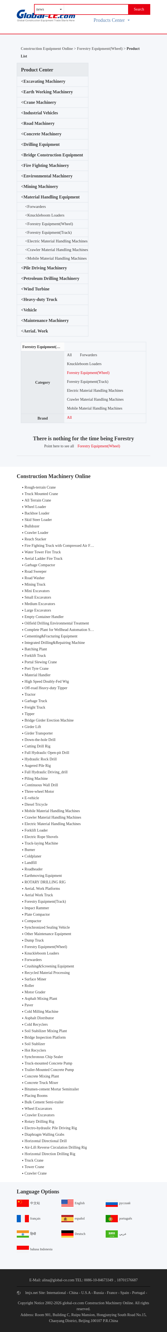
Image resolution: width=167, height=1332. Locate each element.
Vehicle (29, 310)
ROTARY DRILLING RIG (45, 882)
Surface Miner (35, 979)
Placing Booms (36, 1096)
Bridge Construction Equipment (52, 155)
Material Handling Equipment (50, 197)
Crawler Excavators (40, 1115)
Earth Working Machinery (47, 92)
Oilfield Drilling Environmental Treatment (57, 623)
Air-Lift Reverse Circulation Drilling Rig (56, 1147)
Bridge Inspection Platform (45, 1037)
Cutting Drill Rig (38, 746)
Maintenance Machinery (45, 320)
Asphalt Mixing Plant (41, 999)
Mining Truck (35, 584)
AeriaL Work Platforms (42, 889)
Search (139, 9)
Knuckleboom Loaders (45, 215)
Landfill (31, 863)
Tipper (30, 714)
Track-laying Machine (41, 843)
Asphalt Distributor (39, 1018)
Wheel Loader (35, 507)
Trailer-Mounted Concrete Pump (49, 1070)
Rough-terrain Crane (40, 487)
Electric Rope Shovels (41, 837)
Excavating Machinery (43, 81)
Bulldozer (32, 526)
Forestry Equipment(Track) (48, 232)
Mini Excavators (37, 591)
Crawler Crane (36, 1173)
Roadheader (34, 869)
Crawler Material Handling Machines (56, 250)
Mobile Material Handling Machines (56, 258)
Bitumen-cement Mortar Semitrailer (52, 1089)
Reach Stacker (35, 539)
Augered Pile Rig (38, 766)
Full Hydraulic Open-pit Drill (47, 753)
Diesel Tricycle (36, 804)
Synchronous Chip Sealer (44, 1057)
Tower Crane (34, 1167)
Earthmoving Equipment (43, 876)
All (69, 355)
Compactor (33, 921)
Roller (29, 986)
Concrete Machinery (41, 134)
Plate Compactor (37, 914)
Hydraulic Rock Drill (41, 759)
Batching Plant (36, 649)
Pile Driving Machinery (44, 268)
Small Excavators (38, 597)
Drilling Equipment (40, 144)
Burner (30, 850)
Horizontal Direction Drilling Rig (50, 1154)
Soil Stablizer (35, 1044)
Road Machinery (38, 123)
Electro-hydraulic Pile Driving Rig (51, 1128)
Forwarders (35, 206)
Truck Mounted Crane (41, 494)
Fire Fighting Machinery (45, 165)
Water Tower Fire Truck (43, 552)
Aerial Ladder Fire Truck (43, 559)
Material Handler (38, 675)
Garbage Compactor (40, 565)
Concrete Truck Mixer (41, 1083)
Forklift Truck (35, 656)
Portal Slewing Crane (41, 662)
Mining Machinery (39, 186)
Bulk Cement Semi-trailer (44, 1102)
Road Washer (35, 578)
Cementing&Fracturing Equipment (51, 636)
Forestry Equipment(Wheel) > (102, 49)
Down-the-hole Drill (40, 740)
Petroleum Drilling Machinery (50, 278)
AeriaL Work (34, 331)
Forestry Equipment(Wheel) (49, 224)
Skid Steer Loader (38, 520)
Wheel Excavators (38, 1109)
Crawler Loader (36, 533)
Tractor (30, 694)
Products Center (111, 20)
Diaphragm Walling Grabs (44, 1134)
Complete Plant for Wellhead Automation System (62, 630)
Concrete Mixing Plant (42, 1076)
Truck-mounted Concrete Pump (48, 1063)
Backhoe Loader (37, 513)
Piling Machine (36, 779)
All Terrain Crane (38, 500)
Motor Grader (35, 992)
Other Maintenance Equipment (48, 934)
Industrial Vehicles (39, 113)
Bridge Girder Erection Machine (49, 720)
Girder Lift (33, 727)
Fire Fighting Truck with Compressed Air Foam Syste (65, 546)
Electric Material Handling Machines (56, 241)
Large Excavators (38, 610)
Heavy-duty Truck (39, 299)
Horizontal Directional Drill (46, 1141)
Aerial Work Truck (39, 895)
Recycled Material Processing (47, 973)
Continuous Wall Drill (41, 785)
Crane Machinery (38, 102)
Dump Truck (34, 940)
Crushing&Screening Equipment (49, 966)
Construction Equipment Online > (49, 49)
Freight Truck (35, 707)
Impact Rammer (37, 908)
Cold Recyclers (36, 1024)
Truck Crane (34, 1160)
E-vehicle (32, 798)
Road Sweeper (35, 571)
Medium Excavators (40, 604)
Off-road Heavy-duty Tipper (46, 688)
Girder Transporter (39, 733)
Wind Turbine (35, 289)
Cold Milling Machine (41, 1012)
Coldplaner (33, 856)
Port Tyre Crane (37, 669)
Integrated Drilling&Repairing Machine (55, 643)
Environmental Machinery (47, 176)
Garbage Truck (36, 701)
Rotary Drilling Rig (39, 1122)
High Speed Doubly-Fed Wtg (47, 681)
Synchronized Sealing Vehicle (47, 927)
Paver (29, 1005)
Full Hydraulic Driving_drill (46, 772)
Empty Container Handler (44, 617)
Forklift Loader (36, 830)
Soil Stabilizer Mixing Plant (46, 1031)
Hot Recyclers (35, 1050)
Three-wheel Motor (39, 791)
